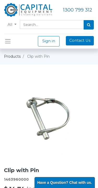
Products (12, 56)
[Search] (89, 25)
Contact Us (79, 40)
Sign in (48, 41)
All (10, 24)
